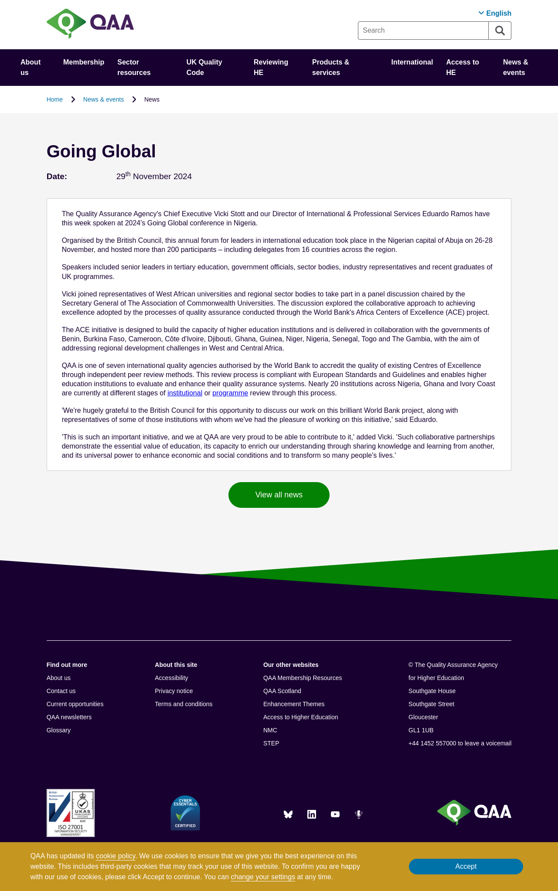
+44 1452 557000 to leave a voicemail (459, 743)
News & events (103, 99)
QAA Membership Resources (302, 677)
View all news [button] (279, 494)
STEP (271, 743)
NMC (270, 730)
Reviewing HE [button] (271, 67)
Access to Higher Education (300, 717)
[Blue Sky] (288, 814)
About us (59, 677)
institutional (184, 393)
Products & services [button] (330, 67)
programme (230, 393)
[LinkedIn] (311, 814)
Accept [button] (465, 866)
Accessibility (171, 677)
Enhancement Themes (294, 704)
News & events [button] (515, 67)
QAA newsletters (69, 717)
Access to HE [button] (462, 67)
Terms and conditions (183, 704)
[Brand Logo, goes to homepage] (90, 25)
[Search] (500, 30)
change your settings (263, 877)
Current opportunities (75, 704)
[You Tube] (335, 814)
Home (55, 99)
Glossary (59, 730)
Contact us (61, 690)
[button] (494, 13)
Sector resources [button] (134, 67)
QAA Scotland (282, 690)
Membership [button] (83, 62)
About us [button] (30, 67)
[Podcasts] (358, 814)
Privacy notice (174, 690)
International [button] (412, 62)
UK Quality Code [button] (204, 67)
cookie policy (115, 856)
